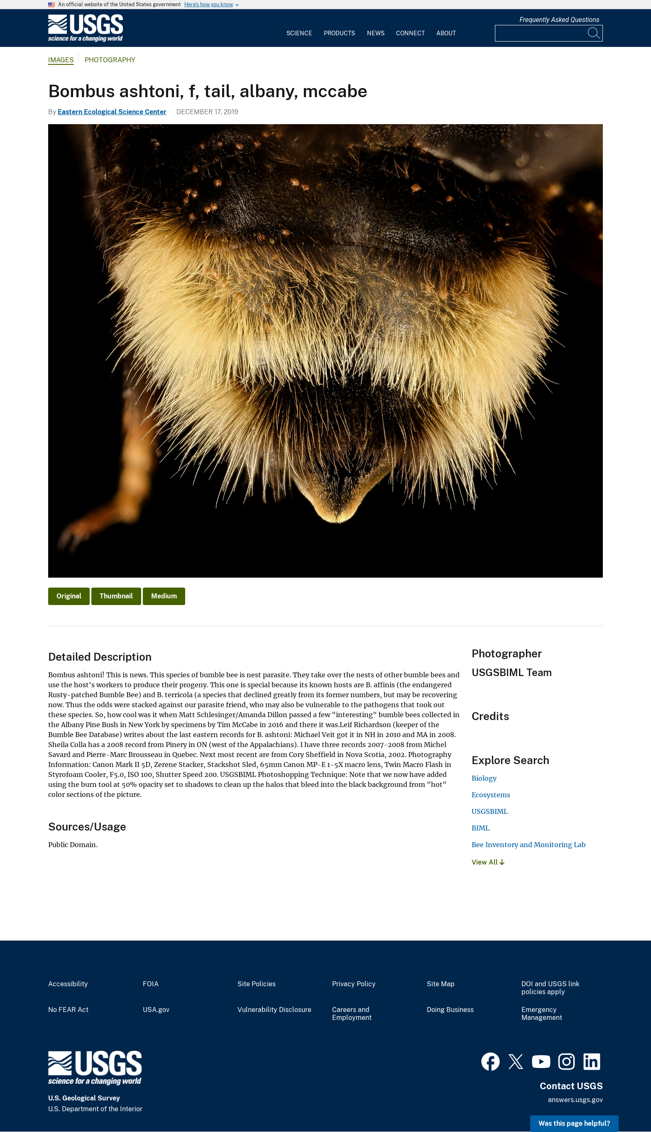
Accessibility (68, 984)
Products (339, 33)
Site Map (441, 984)
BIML (480, 828)
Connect (410, 33)
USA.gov (156, 1010)
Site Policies (256, 984)
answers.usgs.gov (575, 1100)
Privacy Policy (354, 984)
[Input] (549, 33)
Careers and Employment (352, 1014)
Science (299, 33)
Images (61, 60)
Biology (484, 778)
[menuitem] (299, 28)
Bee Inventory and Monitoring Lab (529, 844)
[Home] (85, 40)
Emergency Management (541, 1014)
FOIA (151, 984)
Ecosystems (491, 795)
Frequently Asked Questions (559, 20)
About (446, 33)
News (375, 33)
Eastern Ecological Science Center (112, 112)
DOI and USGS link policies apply (550, 988)
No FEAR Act (68, 1010)
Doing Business (450, 1010)
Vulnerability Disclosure (274, 1010)
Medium (164, 596)
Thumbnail (116, 596)
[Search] (594, 33)
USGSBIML (490, 811)
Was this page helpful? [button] (574, 1123)
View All (488, 862)
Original (68, 596)
